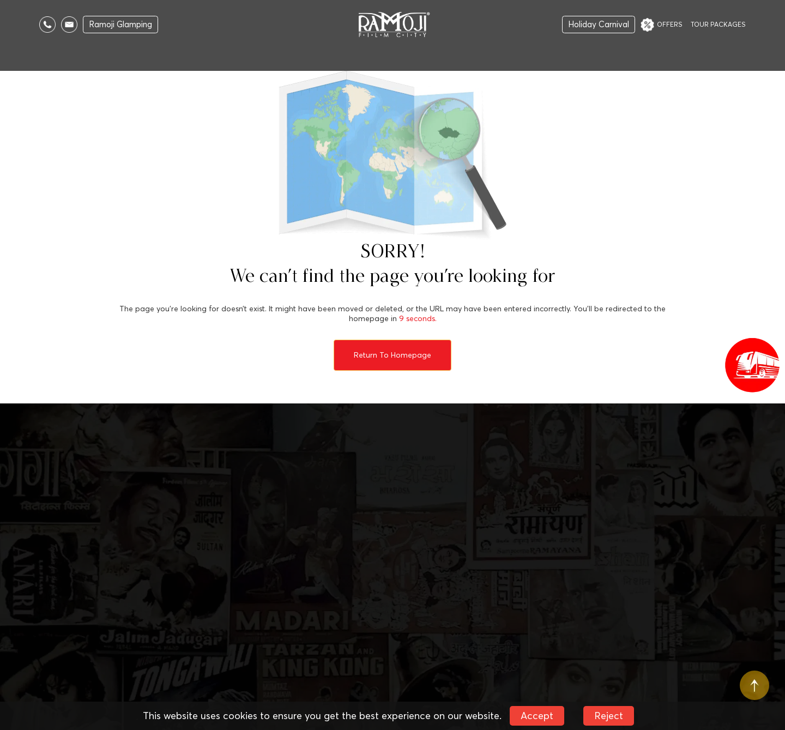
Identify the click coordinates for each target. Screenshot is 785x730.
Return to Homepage (392, 355)
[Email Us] (69, 24)
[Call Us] (47, 24)
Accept (537, 715)
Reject (608, 715)
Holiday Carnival (598, 24)
